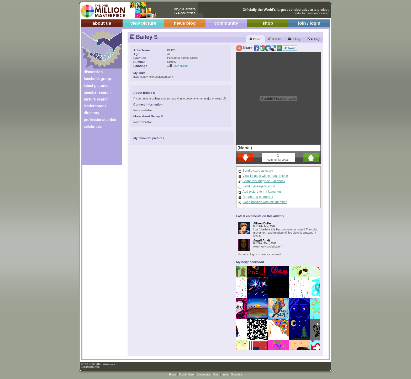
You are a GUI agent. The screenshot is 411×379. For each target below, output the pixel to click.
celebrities (93, 126)
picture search (96, 99)
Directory (236, 374)
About (182, 374)
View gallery (180, 65)
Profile (255, 39)
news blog (185, 23)
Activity (314, 39)
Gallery (294, 39)
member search (97, 92)
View (191, 374)
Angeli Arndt (261, 240)
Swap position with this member (265, 202)
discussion (93, 72)
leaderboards (95, 106)
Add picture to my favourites (262, 191)
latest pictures (96, 85)
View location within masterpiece (265, 176)
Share (247, 47)
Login (225, 374)
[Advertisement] (98, 149)
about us (101, 23)
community (226, 23)
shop (267, 23)
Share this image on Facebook (264, 181)
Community (204, 374)
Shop (216, 374)
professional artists (100, 120)
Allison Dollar (262, 223)
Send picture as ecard (258, 170)
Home (172, 374)
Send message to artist (259, 186)
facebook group (97, 79)
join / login (309, 23)
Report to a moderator (258, 197)
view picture (143, 23)
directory (91, 113)
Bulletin (274, 39)
